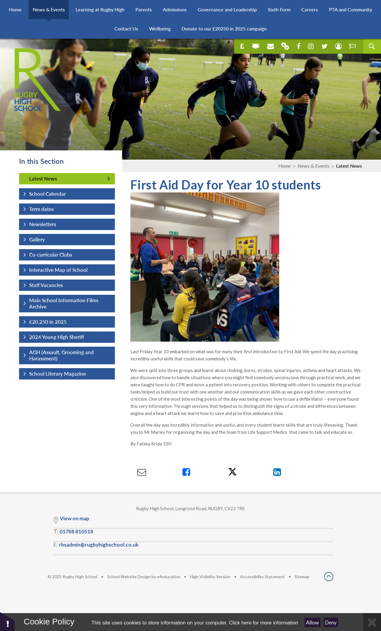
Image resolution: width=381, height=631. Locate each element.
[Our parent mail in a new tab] (285, 46)
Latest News (349, 166)
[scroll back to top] (328, 577)
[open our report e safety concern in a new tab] (352, 46)
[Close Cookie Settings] (372, 622)
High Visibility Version (210, 576)
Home (284, 166)
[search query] (372, 46)
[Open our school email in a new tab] (270, 46)
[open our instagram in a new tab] (311, 46)
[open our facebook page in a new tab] (299, 46)
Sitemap (302, 576)
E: (96, 544)
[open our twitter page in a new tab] (324, 46)
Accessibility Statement (262, 576)
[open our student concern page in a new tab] (338, 46)
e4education (168, 576)
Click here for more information (263, 623)
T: (73, 531)
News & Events (313, 166)
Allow (312, 622)
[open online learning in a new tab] (256, 46)
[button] (7, 621)
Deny (331, 622)
